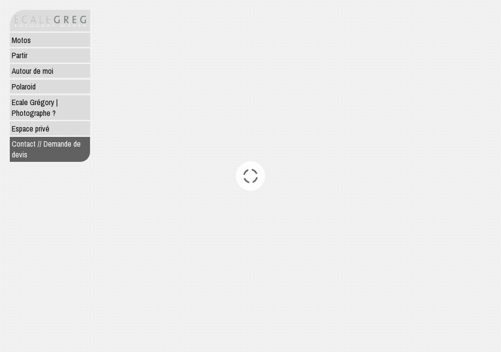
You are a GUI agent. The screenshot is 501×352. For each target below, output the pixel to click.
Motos (21, 40)
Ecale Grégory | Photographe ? (35, 107)
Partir (19, 55)
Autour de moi (32, 71)
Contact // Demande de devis (46, 149)
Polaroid (24, 86)
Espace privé (30, 128)
